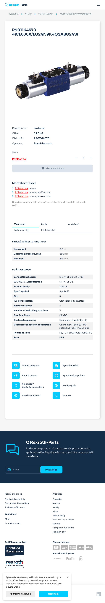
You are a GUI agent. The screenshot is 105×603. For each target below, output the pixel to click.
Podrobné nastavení (21, 593)
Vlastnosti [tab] (19, 224)
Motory (56, 503)
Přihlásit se (19, 159)
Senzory (56, 523)
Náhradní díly (59, 532)
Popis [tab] (44, 224)
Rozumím (53, 593)
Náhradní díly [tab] (21, 230)
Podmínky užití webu (15, 507)
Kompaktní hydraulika (63, 527)
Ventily (56, 507)
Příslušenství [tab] (48, 230)
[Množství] (83, 158)
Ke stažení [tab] (73, 224)
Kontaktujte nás (12, 523)
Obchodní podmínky (15, 499)
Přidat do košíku (52, 168)
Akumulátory (59, 515)
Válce (55, 511)
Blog (7, 519)
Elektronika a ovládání (63, 519)
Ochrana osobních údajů (17, 503)
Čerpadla (57, 499)
